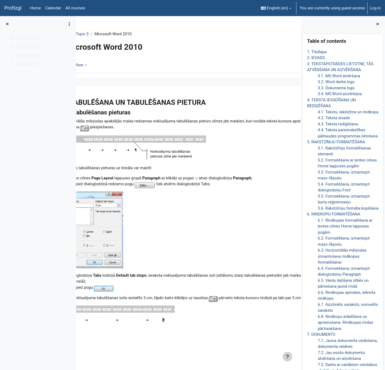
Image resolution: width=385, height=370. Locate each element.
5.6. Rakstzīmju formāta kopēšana (348, 208)
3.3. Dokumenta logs (336, 88)
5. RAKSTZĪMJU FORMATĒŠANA (336, 142)
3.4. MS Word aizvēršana (340, 93)
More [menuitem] (113, 65)
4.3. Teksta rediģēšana (338, 124)
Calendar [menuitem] (53, 8)
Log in (375, 8)
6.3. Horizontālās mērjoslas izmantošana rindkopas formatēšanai (342, 256)
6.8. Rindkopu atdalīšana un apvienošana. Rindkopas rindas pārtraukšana (345, 322)
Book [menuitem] (95, 65)
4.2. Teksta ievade (334, 117)
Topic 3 (116, 34)
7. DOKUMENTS (321, 334)
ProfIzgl (13, 8)
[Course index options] (69, 24)
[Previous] (82, 100)
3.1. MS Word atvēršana (339, 76)
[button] (276, 8)
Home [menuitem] (35, 8)
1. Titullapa (317, 51)
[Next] (295, 100)
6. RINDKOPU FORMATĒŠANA (333, 214)
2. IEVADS (316, 57)
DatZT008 (95, 34)
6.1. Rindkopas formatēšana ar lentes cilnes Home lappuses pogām (345, 226)
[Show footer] (287, 356)
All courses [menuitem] (75, 8)
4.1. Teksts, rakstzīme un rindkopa (348, 112)
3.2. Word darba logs (336, 81)
